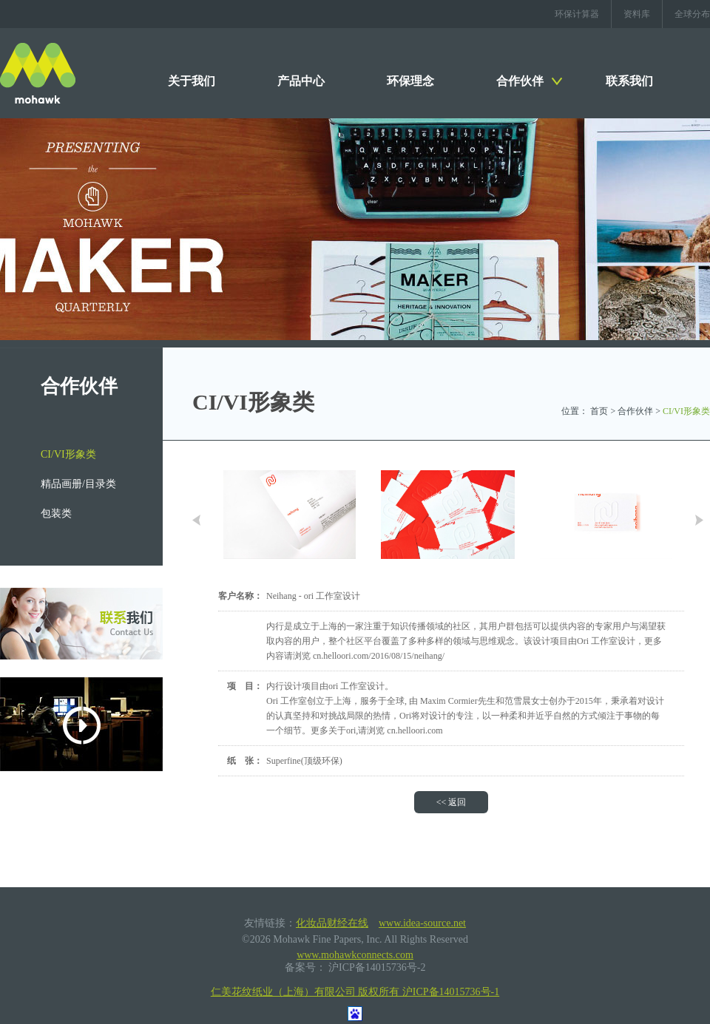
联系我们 (629, 81)
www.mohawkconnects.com (355, 954)
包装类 (56, 513)
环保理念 (410, 81)
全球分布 (692, 14)
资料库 (636, 14)
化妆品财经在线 (332, 923)
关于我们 (191, 81)
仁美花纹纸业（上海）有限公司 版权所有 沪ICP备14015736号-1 (355, 991)
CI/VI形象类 (68, 454)
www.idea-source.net (422, 923)
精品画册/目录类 (78, 483)
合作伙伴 (520, 81)
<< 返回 (451, 802)
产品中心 (301, 81)
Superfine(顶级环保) (304, 761)
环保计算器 (577, 14)
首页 (599, 411)
